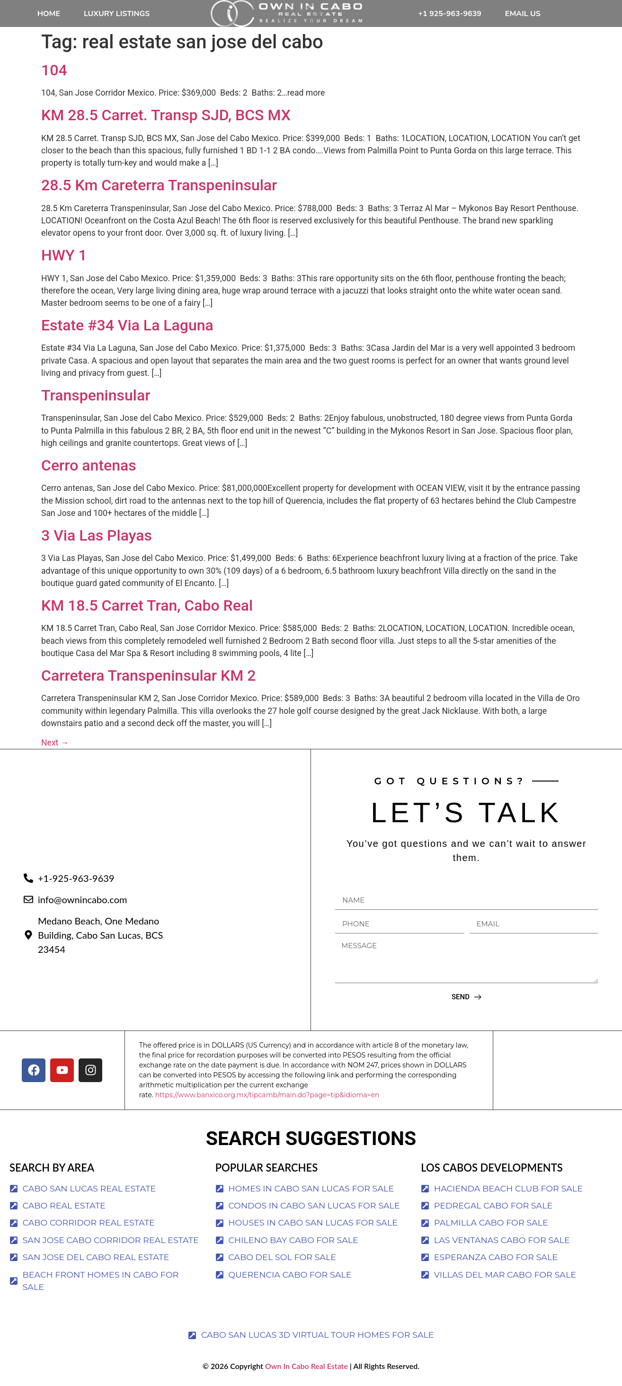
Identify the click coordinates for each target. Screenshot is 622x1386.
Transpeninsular (96, 395)
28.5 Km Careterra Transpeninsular (159, 185)
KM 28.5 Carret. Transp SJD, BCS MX (166, 115)
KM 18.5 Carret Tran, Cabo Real (147, 605)
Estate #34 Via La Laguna (127, 325)
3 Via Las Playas (96, 535)
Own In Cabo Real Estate (305, 1365)
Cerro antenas (88, 465)
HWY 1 (64, 255)
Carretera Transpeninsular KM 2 (148, 675)
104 (54, 70)
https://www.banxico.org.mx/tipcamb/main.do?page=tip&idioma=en (267, 1095)
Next (55, 742)
